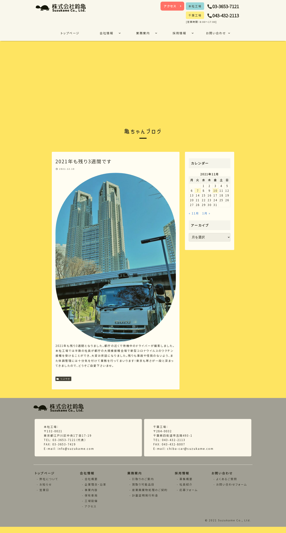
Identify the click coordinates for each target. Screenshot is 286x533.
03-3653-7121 (228, 6)
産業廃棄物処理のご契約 (150, 496)
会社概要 (91, 485)
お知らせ (46, 490)
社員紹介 (186, 490)
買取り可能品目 (143, 490)
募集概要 (186, 485)
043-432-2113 (228, 15)
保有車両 (91, 501)
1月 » (208, 220)
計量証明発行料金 (145, 501)
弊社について (49, 485)
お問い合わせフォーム (232, 490)
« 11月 (194, 220)
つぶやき (63, 382)
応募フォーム (189, 496)
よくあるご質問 (226, 485)
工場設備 (91, 507)
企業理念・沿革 (96, 490)
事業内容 (91, 496)
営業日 (45, 496)
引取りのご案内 (143, 485)
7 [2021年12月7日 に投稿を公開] (198, 195)
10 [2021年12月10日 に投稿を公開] (215, 195)
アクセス (170, 6)
